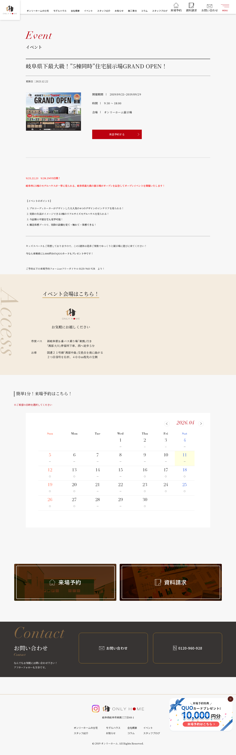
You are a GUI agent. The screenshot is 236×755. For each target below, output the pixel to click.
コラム (144, 10)
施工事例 (132, 10)
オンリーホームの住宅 (38, 10)
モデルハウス (60, 10)
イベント (88, 10)
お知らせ (119, 10)
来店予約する (117, 134)
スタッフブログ (160, 10)
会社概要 (75, 10)
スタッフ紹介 (103, 10)
